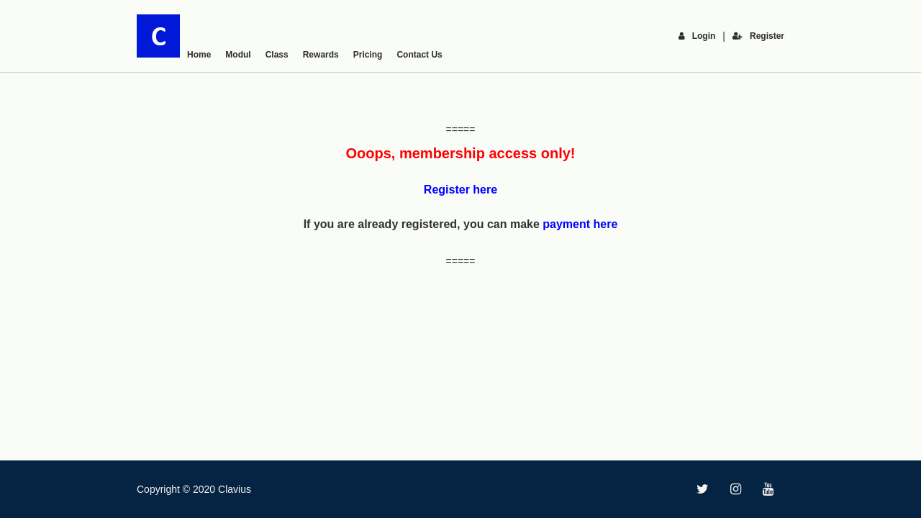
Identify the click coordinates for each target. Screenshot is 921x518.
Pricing (368, 55)
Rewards (321, 55)
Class (277, 55)
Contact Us (419, 55)
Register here (460, 189)
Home (199, 55)
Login (697, 36)
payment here (580, 224)
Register (758, 36)
